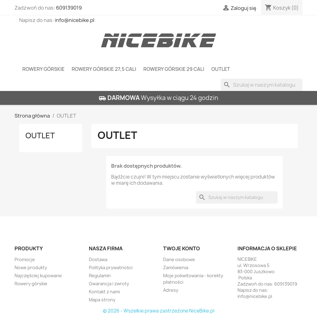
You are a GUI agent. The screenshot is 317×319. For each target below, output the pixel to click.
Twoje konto (181, 248)
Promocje (25, 259)
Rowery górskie (43, 69)
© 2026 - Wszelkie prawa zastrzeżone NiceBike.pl (158, 311)
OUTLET (220, 69)
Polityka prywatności (110, 267)
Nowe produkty (31, 267)
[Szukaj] (261, 85)
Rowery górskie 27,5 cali (104, 69)
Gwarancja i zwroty (109, 284)
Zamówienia (175, 267)
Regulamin (100, 275)
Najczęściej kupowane (38, 275)
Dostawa (98, 259)
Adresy (170, 290)
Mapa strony (102, 300)
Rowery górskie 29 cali (173, 69)
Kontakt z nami (104, 292)
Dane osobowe (179, 259)
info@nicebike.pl (74, 20)
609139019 (69, 7)
